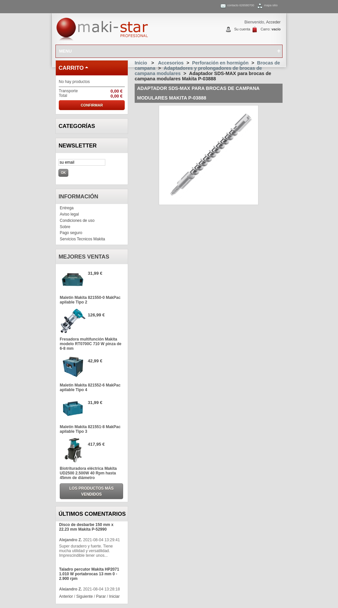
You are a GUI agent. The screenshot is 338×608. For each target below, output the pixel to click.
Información (78, 196)
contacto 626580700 (240, 5)
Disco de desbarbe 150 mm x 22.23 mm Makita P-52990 (86, 527)
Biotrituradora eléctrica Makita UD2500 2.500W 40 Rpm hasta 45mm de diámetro (88, 473)
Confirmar (92, 105)
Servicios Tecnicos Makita (82, 239)
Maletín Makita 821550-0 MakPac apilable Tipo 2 (90, 299)
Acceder (273, 22)
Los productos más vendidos (91, 491)
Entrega (67, 208)
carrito (71, 68)
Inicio (141, 62)
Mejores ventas (83, 257)
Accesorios (171, 62)
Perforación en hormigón (220, 62)
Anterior (66, 596)
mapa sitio (271, 5)
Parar (101, 596)
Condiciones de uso (77, 220)
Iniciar (114, 596)
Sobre (65, 226)
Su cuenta (242, 29)
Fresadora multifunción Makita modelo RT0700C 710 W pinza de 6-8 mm (90, 344)
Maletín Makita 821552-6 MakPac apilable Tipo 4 (90, 387)
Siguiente (84, 596)
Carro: (270, 29)
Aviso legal (69, 214)
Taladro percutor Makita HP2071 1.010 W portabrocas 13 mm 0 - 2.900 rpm (89, 574)
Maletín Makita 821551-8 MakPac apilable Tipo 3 (90, 429)
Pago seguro (71, 232)
